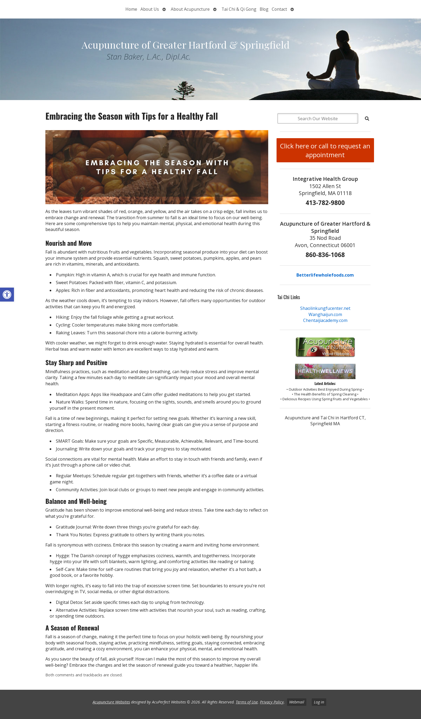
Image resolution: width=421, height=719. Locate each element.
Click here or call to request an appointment (325, 150)
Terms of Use (247, 702)
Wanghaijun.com (325, 314)
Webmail (296, 702)
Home (131, 9)
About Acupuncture (190, 9)
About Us (149, 9)
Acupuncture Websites (111, 702)
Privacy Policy (272, 702)
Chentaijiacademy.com (325, 320)
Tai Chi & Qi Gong (239, 9)
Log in (319, 702)
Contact (279, 9)
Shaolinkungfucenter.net (325, 308)
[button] (7, 295)
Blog (264, 9)
